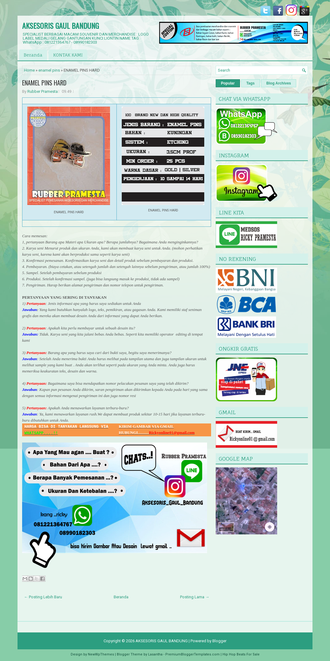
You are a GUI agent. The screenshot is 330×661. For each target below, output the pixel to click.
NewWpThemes (101, 654)
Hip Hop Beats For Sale (241, 654)
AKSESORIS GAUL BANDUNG (60, 25)
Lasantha (155, 654)
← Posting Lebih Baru (43, 597)
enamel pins (49, 70)
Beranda (33, 54)
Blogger (219, 641)
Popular (228, 83)
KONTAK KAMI (68, 54)
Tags (250, 83)
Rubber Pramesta (42, 91)
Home (29, 70)
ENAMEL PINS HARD (44, 83)
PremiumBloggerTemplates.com (192, 654)
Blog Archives (278, 83)
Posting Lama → (194, 597)
